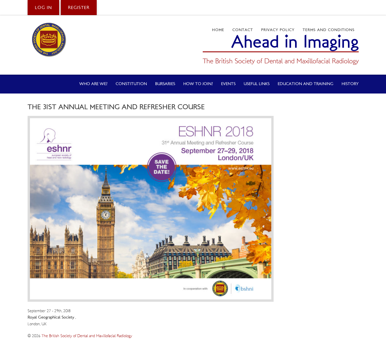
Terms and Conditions (329, 30)
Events (228, 84)
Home (218, 30)
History (350, 84)
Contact (242, 30)
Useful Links (257, 84)
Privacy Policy (278, 30)
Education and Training (305, 84)
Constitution (131, 84)
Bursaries (165, 84)
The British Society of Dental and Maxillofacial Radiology (87, 336)
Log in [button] (43, 8)
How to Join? (198, 84)
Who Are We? (93, 84)
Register (78, 8)
